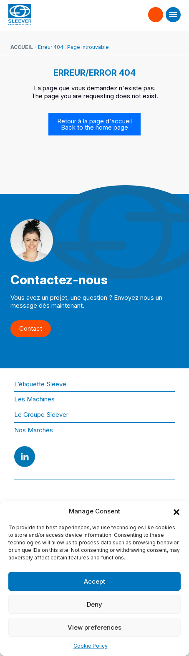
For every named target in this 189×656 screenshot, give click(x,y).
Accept (94, 581)
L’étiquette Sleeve (40, 384)
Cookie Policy (90, 646)
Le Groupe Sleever (41, 415)
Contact (156, 11)
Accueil (21, 47)
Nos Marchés (33, 430)
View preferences (94, 627)
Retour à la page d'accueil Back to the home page (94, 124)
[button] (176, 511)
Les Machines (34, 399)
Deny (94, 604)
